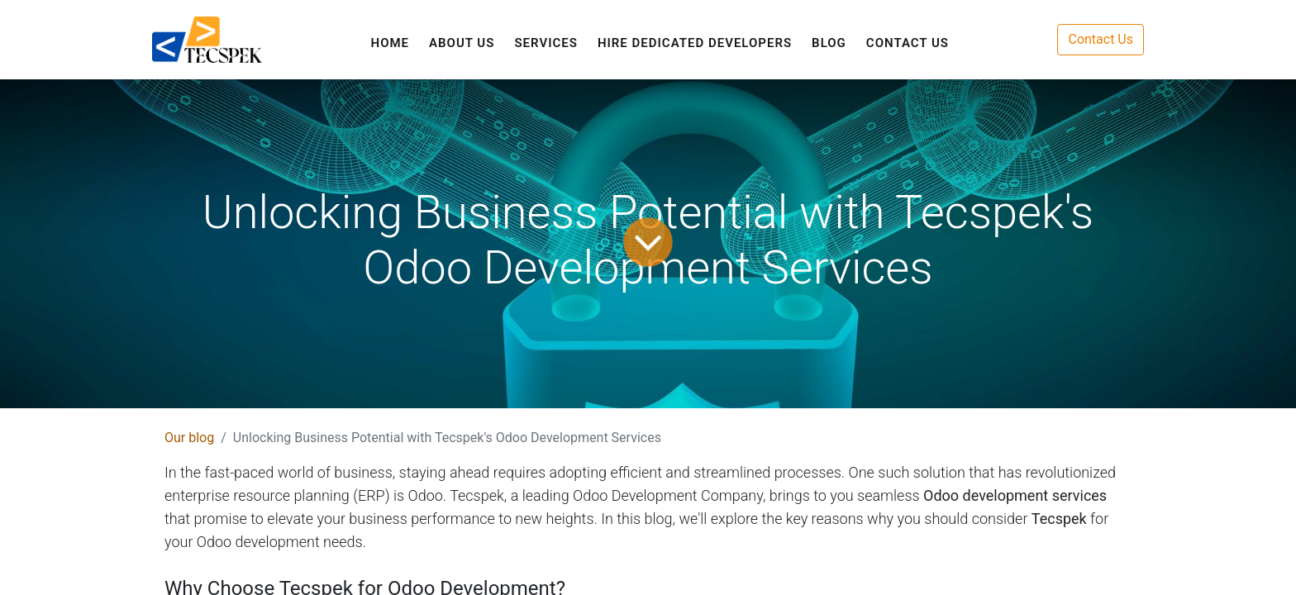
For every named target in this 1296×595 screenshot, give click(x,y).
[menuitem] (390, 43)
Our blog (189, 437)
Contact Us (1100, 39)
